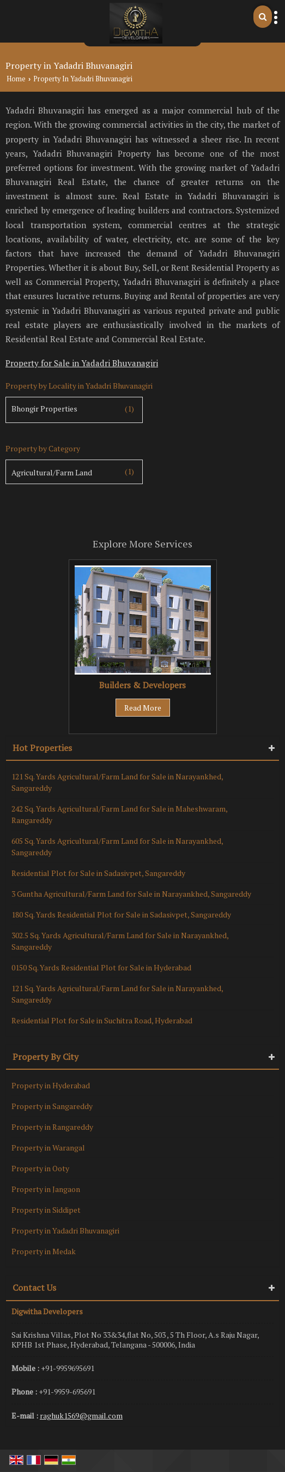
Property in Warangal (48, 1147)
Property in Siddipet (46, 1210)
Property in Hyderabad (50, 1085)
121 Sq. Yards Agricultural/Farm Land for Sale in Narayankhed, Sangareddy (117, 782)
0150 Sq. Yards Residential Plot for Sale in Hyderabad (101, 967)
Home (16, 79)
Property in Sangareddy (52, 1106)
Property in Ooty (40, 1168)
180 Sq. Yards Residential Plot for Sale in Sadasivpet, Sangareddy (121, 914)
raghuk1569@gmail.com (81, 1415)
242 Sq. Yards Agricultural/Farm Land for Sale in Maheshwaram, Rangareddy (119, 814)
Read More (142, 707)
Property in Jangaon (45, 1189)
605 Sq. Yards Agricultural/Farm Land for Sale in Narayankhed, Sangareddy (117, 846)
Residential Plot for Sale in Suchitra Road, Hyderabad (101, 1020)
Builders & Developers (142, 685)
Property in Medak (43, 1251)
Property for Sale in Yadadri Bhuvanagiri (81, 362)
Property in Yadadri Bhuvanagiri (65, 1230)
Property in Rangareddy (52, 1127)
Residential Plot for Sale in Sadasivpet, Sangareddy (98, 873)
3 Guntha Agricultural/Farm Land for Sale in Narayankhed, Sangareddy (131, 894)
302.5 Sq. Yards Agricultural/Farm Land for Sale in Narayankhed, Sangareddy (119, 941)
